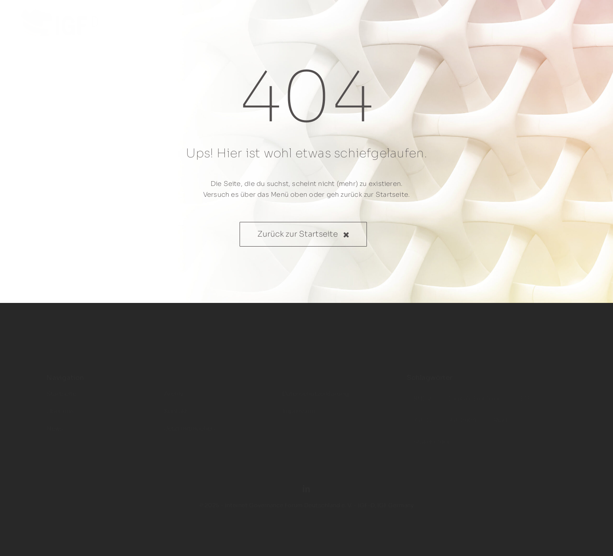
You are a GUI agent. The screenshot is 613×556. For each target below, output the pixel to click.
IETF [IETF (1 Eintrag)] (525, 393)
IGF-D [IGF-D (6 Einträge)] (422, 415)
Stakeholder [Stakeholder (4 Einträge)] (431, 436)
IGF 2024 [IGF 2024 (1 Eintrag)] (463, 415)
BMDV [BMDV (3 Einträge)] (422, 393)
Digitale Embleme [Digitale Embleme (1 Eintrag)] (475, 393)
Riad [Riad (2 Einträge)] (500, 415)
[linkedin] (306, 483)
